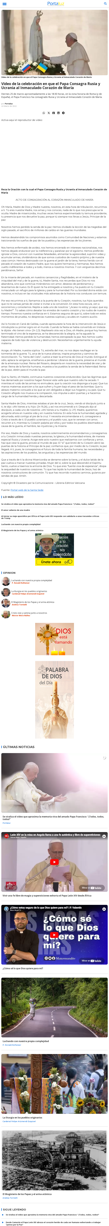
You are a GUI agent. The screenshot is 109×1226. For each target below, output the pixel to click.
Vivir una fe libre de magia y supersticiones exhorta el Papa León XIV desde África (47, 895)
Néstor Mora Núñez (21, 615)
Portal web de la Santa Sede (27, 490)
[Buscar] (105, 3)
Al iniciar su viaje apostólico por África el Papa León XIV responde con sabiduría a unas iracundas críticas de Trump (50, 517)
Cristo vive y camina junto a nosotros (29, 613)
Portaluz (9, 103)
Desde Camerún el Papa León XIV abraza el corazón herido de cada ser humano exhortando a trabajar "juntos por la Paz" (53, 1223)
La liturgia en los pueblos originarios (29, 591)
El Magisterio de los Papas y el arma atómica (22, 530)
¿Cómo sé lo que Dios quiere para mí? (23, 968)
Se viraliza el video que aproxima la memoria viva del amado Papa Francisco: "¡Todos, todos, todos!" (48, 504)
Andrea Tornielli (19, 604)
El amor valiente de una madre (15, 510)
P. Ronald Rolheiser (21, 583)
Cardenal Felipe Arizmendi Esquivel (28, 594)
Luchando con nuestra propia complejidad (20, 524)
